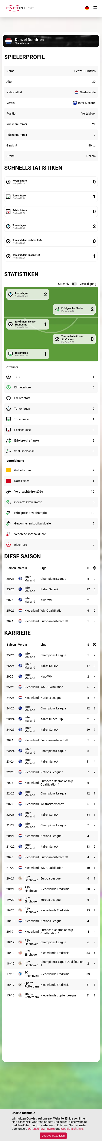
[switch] (74, 284)
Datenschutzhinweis (41, 1128)
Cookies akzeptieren (53, 1135)
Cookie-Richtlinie (72, 1128)
